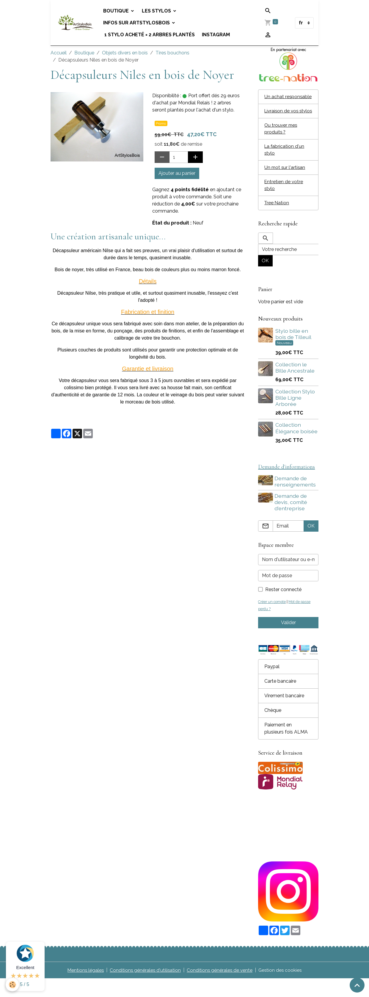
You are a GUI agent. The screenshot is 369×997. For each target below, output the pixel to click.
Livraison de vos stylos (282, 122)
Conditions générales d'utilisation (145, 988)
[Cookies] (12, 984)
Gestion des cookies (281, 988)
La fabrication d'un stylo (284, 165)
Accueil (59, 53)
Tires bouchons (172, 53)
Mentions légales (84, 988)
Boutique (118, 11)
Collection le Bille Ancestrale (295, 385)
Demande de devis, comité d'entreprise (291, 520)
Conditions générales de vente (220, 988)
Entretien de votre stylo (284, 201)
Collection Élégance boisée (296, 445)
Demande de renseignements (296, 499)
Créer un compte (273, 620)
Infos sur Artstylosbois (138, 23)
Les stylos (158, 11)
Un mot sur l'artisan (285, 183)
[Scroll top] (357, 985)
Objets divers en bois (125, 53)
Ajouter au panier (176, 173)
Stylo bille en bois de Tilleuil (293, 351)
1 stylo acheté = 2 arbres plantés (150, 34)
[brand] (76, 22)
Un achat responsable (277, 100)
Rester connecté (283, 607)
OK (265, 278)
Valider (288, 640)
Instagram (217, 34)
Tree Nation (277, 220)
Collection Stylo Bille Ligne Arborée (295, 415)
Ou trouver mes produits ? (281, 143)
